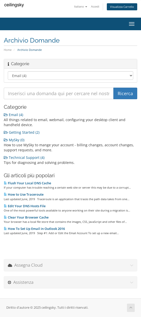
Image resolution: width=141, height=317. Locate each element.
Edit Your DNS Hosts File (24, 206)
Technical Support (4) (24, 157)
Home (8, 50)
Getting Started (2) (21, 132)
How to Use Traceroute (23, 194)
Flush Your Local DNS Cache (27, 183)
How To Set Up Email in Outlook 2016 (34, 228)
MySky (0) (14, 139)
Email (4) (13, 114)
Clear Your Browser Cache (26, 217)
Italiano (80, 6)
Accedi (95, 6)
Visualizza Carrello (122, 7)
